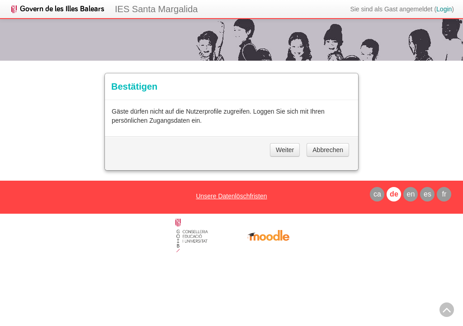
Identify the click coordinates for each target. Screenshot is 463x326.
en (411, 194)
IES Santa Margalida (156, 9)
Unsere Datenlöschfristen (231, 196)
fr (444, 194)
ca (377, 194)
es (427, 194)
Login (444, 9)
